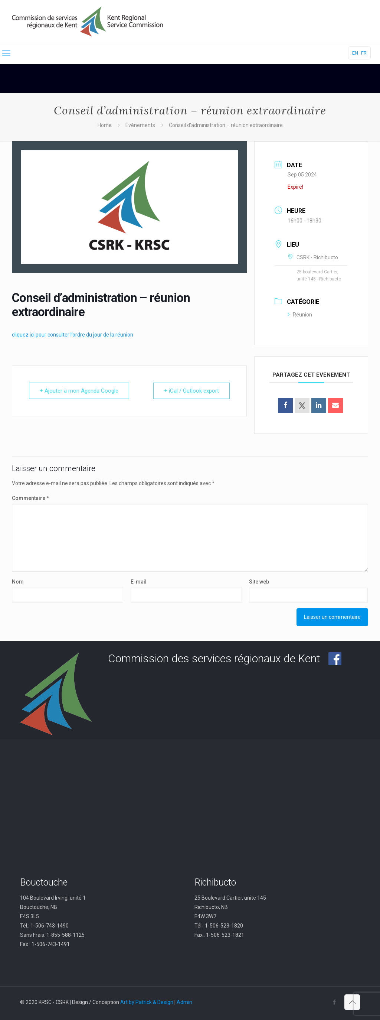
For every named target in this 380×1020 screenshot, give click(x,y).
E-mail (139, 582)
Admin (184, 1002)
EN (355, 53)
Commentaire (30, 498)
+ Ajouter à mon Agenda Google (79, 390)
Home (105, 125)
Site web (259, 582)
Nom (18, 582)
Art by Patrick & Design (146, 1002)
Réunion (300, 315)
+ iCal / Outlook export (191, 390)
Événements (140, 125)
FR (364, 53)
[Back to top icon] (352, 1002)
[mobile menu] (6, 53)
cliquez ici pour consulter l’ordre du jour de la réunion (72, 335)
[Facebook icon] (334, 1002)
